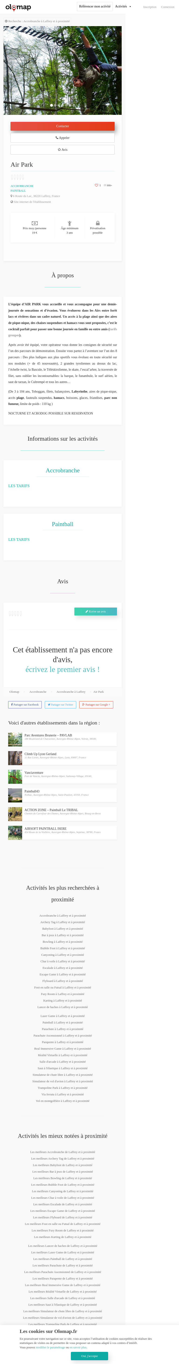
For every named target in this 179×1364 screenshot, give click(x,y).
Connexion (167, 7)
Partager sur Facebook (24, 704)
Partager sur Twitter (60, 704)
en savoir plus (78, 1347)
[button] (12, 70)
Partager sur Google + (96, 704)
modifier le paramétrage (50, 1347)
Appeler (62, 138)
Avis (62, 149)
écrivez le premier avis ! (62, 669)
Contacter (62, 126)
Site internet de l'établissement (30, 202)
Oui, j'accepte (89, 1356)
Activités (121, 6)
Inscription (149, 7)
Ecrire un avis (96, 611)
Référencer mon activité (94, 6)
